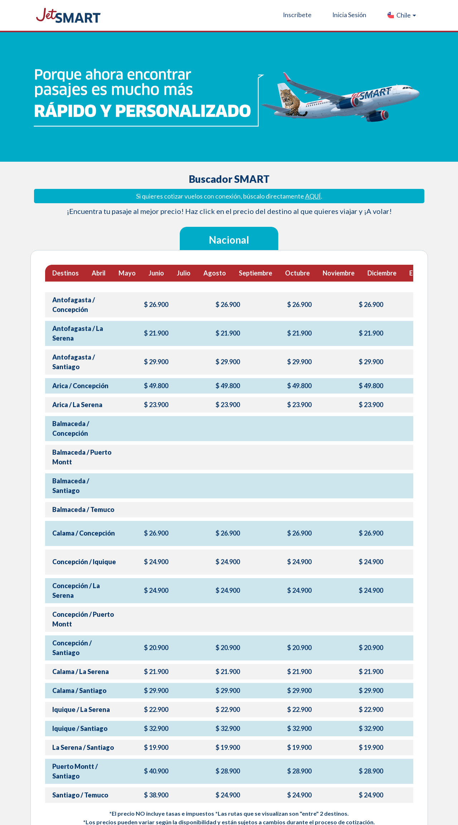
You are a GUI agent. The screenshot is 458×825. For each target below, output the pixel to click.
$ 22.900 (156, 709)
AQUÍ (313, 196)
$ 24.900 (156, 562)
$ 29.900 (156, 362)
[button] (401, 15)
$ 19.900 (156, 747)
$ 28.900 (228, 771)
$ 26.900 (156, 304)
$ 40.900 (156, 771)
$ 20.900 (156, 647)
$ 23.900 (156, 405)
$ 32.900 (156, 728)
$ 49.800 (156, 386)
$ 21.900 (156, 333)
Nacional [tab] (229, 240)
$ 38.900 (156, 795)
